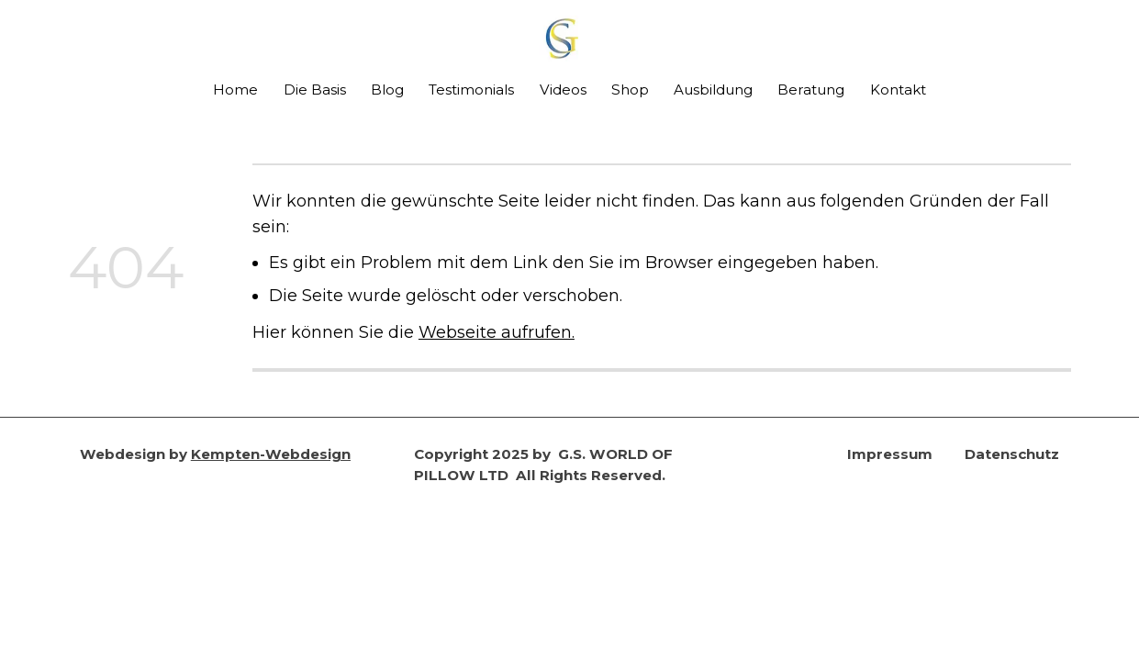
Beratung (810, 89)
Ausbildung (713, 89)
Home (235, 89)
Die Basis (315, 89)
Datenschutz (1012, 454)
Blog (387, 89)
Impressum (889, 454)
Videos (563, 89)
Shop (630, 89)
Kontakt (898, 89)
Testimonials (471, 89)
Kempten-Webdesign (271, 454)
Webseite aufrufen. (497, 332)
